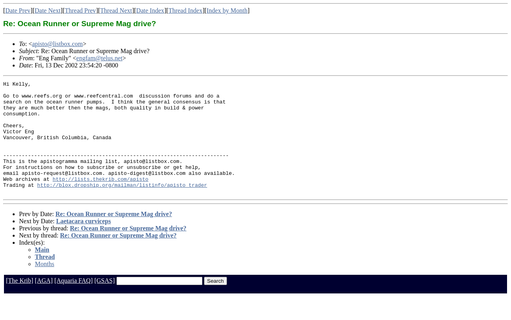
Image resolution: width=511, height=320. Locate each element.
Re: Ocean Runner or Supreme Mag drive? (113, 236)
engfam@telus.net (99, 58)
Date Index (150, 10)
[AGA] (44, 303)
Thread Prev (80, 10)
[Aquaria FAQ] (73, 303)
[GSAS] (104, 303)
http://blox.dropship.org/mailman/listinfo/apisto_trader (122, 206)
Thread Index (185, 10)
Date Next (48, 10)
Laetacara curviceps (83, 243)
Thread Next (116, 10)
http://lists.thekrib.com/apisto (101, 199)
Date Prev (18, 10)
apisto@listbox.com (57, 43)
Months (44, 286)
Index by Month (227, 10)
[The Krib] (19, 303)
